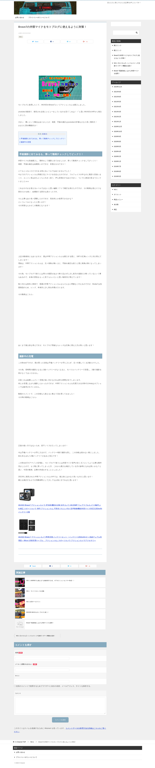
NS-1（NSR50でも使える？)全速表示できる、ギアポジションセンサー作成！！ (50, 580)
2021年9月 (117, 92)
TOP (20, 742)
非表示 (44, 134)
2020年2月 (117, 156)
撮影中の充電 (25, 142)
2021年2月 (117, 116)
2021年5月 (117, 101)
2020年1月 (117, 161)
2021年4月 (117, 106)
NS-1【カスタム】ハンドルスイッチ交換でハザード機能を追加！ (35, 636)
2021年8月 (117, 96)
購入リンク (117, 45)
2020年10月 (118, 131)
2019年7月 (117, 166)
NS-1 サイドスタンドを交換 (35, 591)
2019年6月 (117, 171)
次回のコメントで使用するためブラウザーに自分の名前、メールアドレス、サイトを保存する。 (54, 686)
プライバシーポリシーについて (39, 17)
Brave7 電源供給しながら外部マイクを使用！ (40, 623)
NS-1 (20, 37)
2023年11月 (118, 87)
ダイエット (117, 194)
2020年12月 (118, 126)
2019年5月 (117, 176)
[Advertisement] (60, 60)
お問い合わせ (19, 17)
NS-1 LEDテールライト (33, 601)
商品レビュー (118, 199)
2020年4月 (117, 151)
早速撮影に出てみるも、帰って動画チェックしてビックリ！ (42, 138)
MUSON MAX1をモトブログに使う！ (37, 612)
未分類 (116, 204)
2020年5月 (117, 146)
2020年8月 (117, 141)
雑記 (115, 209)
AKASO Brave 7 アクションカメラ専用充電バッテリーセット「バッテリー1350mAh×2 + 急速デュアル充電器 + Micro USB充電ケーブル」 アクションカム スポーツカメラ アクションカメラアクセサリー (60, 537)
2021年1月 (117, 121)
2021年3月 (117, 111)
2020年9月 (117, 136)
